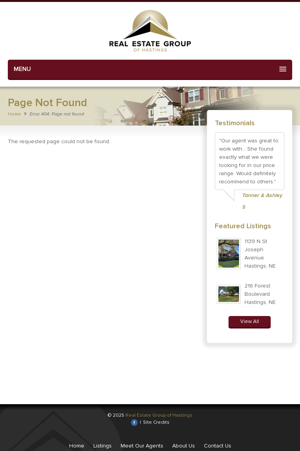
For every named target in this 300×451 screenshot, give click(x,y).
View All (249, 321)
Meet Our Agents (142, 445)
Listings (102, 445)
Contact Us (217, 445)
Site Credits (156, 422)
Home (14, 114)
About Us (183, 445)
